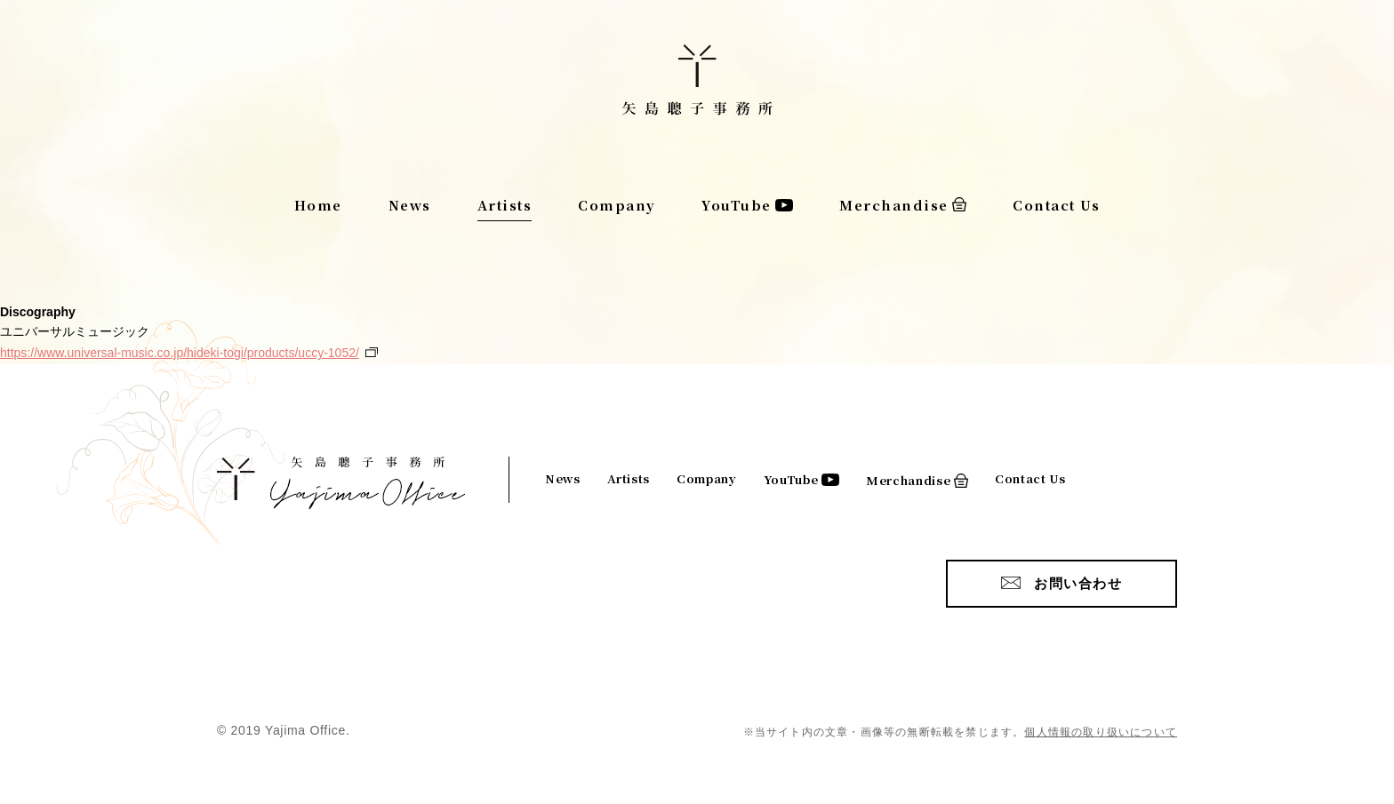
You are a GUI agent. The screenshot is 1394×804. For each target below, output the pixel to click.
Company (617, 204)
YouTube (736, 204)
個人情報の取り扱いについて (1100, 732)
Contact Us (1056, 204)
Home (318, 204)
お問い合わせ (1078, 583)
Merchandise (894, 204)
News (410, 204)
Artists (505, 204)
